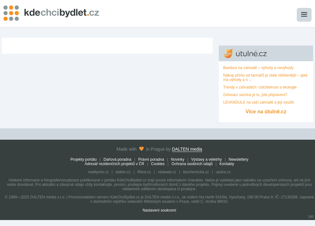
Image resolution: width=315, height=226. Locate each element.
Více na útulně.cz (266, 111)
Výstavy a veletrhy (206, 159)
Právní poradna (151, 159)
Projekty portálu (83, 159)
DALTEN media (187, 149)
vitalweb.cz (167, 172)
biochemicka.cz (196, 172)
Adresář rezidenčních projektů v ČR (114, 164)
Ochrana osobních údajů (192, 164)
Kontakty (226, 164)
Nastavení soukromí (159, 210)
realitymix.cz (98, 172)
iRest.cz (144, 172)
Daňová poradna (117, 159)
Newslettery (238, 159)
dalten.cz (123, 172)
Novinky (178, 159)
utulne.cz (223, 172)
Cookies (157, 164)
